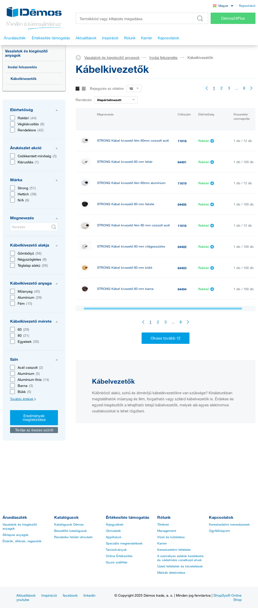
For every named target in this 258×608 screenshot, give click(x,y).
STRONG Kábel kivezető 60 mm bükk (124, 267)
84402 (182, 247)
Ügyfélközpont (219, 531)
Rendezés (84, 100)
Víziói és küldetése (171, 537)
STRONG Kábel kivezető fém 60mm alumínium (131, 183)
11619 (182, 183)
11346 (182, 310)
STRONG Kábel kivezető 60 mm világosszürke (131, 246)
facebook (70, 595)
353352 (183, 374)
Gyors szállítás (116, 562)
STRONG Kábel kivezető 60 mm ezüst (125, 331)
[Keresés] (34, 227)
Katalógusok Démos (69, 524)
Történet (163, 524)
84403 (182, 268)
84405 (182, 204)
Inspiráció (49, 595)
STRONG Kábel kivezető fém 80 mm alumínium (132, 352)
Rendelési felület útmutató (73, 537)
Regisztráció (247, 6)
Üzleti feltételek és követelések (180, 566)
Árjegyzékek (114, 524)
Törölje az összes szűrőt (34, 430)
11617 (182, 353)
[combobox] (223, 5)
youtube (22, 599)
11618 (182, 141)
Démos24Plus (233, 18)
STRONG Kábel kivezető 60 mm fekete (125, 204)
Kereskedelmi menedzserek (229, 524)
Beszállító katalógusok (70, 531)
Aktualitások (26, 595)
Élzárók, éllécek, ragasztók (22, 541)
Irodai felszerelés (22, 67)
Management (166, 531)
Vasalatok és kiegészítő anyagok (26, 53)
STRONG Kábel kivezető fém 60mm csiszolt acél (133, 140)
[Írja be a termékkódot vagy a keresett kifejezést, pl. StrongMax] (142, 18)
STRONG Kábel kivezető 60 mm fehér (124, 162)
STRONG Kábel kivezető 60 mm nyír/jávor (127, 310)
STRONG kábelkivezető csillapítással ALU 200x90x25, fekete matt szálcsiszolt (128, 373)
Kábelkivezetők (24, 78)
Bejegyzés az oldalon (107, 88)
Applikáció (113, 537)
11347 (182, 331)
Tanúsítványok (116, 550)
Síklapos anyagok (15, 535)
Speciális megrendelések (124, 543)
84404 (182, 289)
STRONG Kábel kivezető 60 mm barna (125, 289)
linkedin (89, 595)
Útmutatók (113, 531)
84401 (182, 162)
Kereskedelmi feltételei (174, 550)
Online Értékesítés (119, 556)
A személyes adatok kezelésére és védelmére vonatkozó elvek (180, 558)
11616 (182, 226)
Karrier (162, 543)
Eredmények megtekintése (34, 417)
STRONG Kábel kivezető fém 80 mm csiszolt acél (133, 225)
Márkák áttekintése (171, 572)
